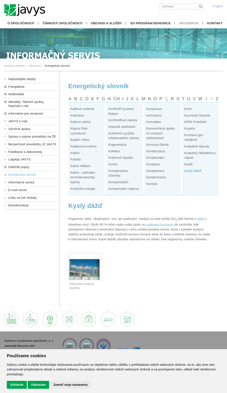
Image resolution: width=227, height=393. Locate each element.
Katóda (75, 159)
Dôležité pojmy (18, 167)
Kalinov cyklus (80, 122)
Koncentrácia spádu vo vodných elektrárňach (160, 133)
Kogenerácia (117, 144)
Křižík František (195, 122)
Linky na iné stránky (22, 197)
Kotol (187, 109)
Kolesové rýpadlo (120, 157)
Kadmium (77, 115)
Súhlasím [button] (16, 384)
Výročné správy (19, 129)
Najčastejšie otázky (22, 79)
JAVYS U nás (17, 121)
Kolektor (114, 151)
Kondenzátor (155, 157)
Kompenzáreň (118, 182)
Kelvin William (80, 166)
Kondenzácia (155, 151)
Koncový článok (157, 144)
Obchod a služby (106, 23)
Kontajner (153, 164)
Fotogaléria (16, 86)
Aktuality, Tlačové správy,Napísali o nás (26, 104)
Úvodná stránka (14, 65)
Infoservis (188, 23)
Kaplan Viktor (80, 139)
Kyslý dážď (192, 171)
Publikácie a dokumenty (25, 152)
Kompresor (154, 109)
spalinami (153, 224)
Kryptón (189, 128)
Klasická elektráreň (122, 126)
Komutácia (153, 115)
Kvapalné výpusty (196, 146)
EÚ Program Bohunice (150, 23)
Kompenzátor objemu (123, 188)
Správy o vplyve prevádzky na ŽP (32, 136)
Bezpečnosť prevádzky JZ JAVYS (32, 144)
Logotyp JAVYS (19, 159)
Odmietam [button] (38, 384)
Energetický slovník (22, 174)
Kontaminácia (156, 177)
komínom (167, 224)
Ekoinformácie (18, 205)
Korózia (151, 184)
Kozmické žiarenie (197, 115)
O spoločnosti (20, 23)
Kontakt (215, 23)
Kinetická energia (82, 188)
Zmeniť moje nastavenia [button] (70, 384)
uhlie (200, 218)
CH (116, 98)
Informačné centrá (21, 182)
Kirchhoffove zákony (122, 120)
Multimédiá (16, 94)
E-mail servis (17, 190)
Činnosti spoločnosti (62, 23)
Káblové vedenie (82, 109)
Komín (113, 164)
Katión (75, 153)
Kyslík (188, 164)
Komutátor (153, 122)
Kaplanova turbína (83, 146)
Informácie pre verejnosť (25, 113)
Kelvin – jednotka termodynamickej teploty (82, 177)
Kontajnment (155, 171)
